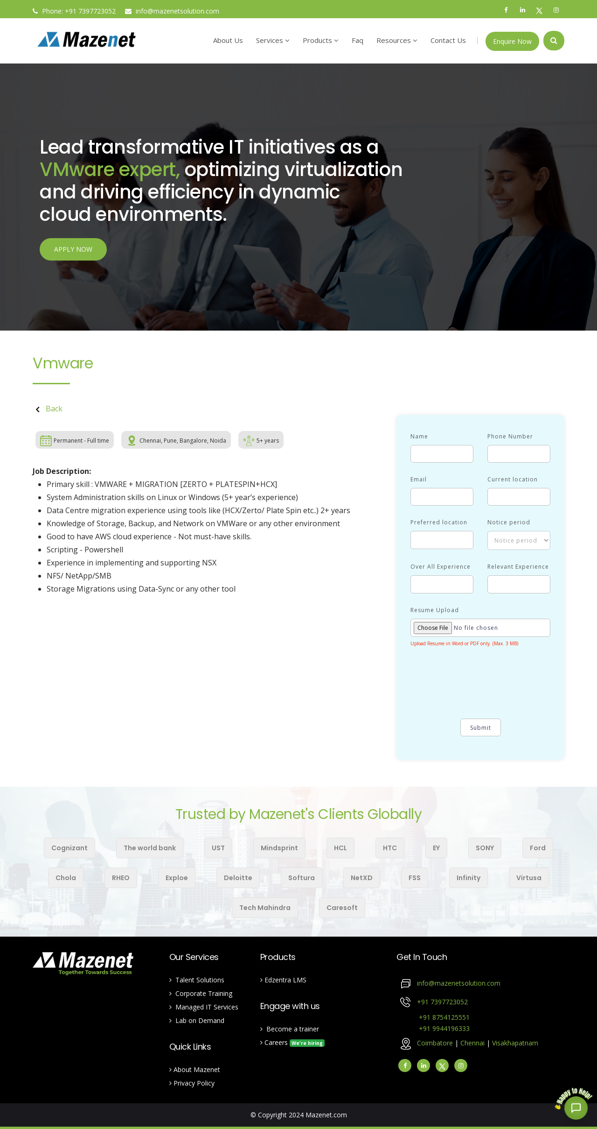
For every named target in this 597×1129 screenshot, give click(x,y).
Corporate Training (200, 993)
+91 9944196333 (433, 1028)
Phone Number (510, 436)
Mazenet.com (326, 1114)
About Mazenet (194, 1069)
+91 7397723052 (442, 1001)
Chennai (473, 1042)
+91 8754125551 (433, 1017)
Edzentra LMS (283, 979)
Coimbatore (435, 1042)
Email (418, 479)
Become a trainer (289, 1028)
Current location (512, 479)
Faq (357, 40)
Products (321, 40)
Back (47, 408)
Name (419, 436)
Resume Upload (434, 610)
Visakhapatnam (515, 1042)
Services (273, 40)
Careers (292, 1042)
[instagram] (460, 1065)
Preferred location (438, 522)
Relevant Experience (518, 567)
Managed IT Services (203, 1006)
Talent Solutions (196, 979)
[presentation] (481, 687)
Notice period (508, 522)
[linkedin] (423, 1065)
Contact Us (448, 40)
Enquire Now (512, 41)
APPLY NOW (73, 250)
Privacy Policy (192, 1083)
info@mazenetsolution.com (172, 11)
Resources (396, 40)
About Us (228, 40)
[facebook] (404, 1065)
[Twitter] (442, 1065)
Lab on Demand (196, 1020)
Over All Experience (440, 567)
